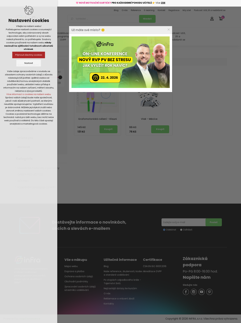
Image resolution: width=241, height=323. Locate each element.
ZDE (163, 2)
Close (168, 29)
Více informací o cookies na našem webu (28, 94)
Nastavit (28, 63)
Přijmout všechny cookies (28, 54)
